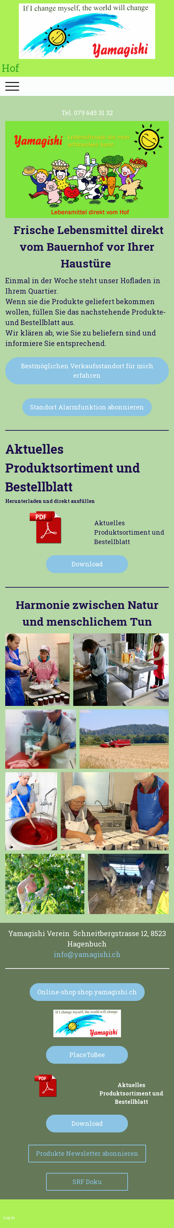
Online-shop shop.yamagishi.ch (87, 992)
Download (87, 564)
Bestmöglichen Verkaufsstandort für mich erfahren (87, 370)
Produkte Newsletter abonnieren (87, 1153)
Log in (9, 1217)
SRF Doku (87, 1181)
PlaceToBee (87, 1054)
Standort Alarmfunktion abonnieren (87, 407)
